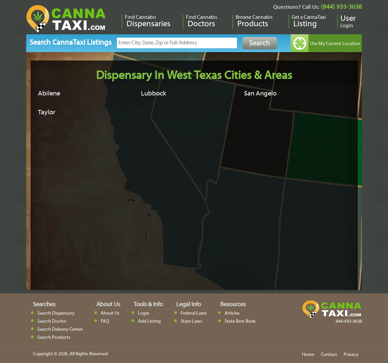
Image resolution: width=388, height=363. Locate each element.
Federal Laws (194, 313)
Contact (329, 354)
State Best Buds (240, 321)
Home (308, 354)
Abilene (49, 93)
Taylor (46, 112)
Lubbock (153, 93)
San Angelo (260, 93)
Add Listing (149, 321)
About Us (110, 313)
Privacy (351, 354)
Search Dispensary (56, 313)
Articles (232, 313)
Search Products (53, 337)
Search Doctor (51, 321)
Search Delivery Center (60, 329)
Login (143, 313)
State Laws (191, 321)
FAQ (105, 321)
